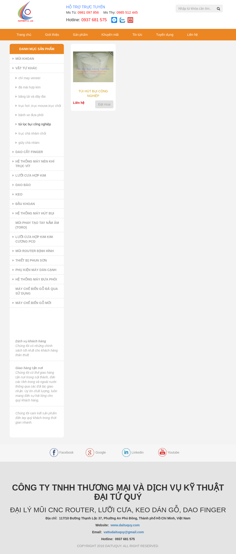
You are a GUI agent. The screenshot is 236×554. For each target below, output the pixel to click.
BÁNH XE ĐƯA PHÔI (31, 115)
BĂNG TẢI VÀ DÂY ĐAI (32, 96)
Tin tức (137, 34)
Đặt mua (104, 104)
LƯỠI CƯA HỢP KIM (30, 175)
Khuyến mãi (110, 34)
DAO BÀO (23, 185)
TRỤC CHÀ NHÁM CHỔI (32, 133)
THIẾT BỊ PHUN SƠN (31, 260)
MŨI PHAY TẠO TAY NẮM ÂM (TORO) (37, 225)
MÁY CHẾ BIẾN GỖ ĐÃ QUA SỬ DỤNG (36, 291)
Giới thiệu (52, 34)
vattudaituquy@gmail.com (124, 532)
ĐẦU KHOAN (25, 204)
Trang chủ (24, 34)
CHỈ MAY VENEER (29, 78)
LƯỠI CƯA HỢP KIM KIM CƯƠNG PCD (34, 239)
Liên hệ (192, 34)
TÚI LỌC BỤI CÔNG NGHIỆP (34, 124)
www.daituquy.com (126, 525)
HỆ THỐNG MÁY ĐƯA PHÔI (36, 279)
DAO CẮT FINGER (29, 152)
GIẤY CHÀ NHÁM (28, 143)
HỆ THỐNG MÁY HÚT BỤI (34, 213)
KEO (18, 194)
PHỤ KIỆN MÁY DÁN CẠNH (35, 270)
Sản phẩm (80, 34)
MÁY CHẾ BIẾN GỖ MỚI (33, 303)
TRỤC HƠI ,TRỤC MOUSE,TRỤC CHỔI (39, 106)
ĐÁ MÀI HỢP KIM (29, 87)
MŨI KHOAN (24, 58)
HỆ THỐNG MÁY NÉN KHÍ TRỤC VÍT (34, 164)
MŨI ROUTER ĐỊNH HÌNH (34, 251)
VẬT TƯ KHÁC (26, 68)
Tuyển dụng (164, 34)
